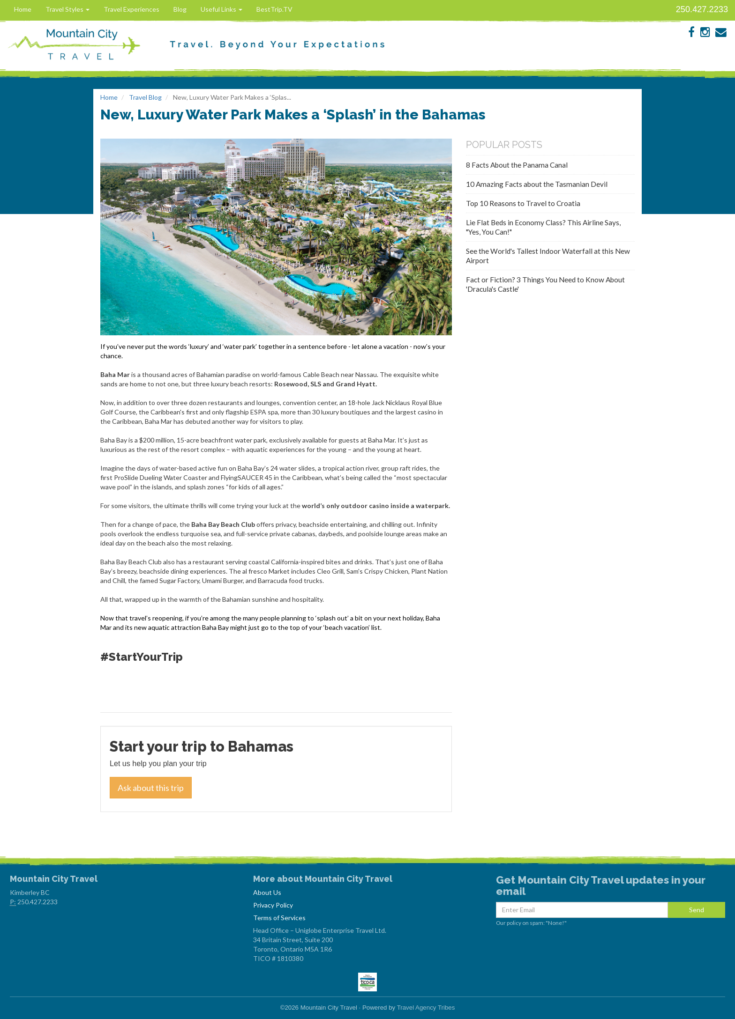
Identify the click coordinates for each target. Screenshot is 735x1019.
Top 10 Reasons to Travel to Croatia (523, 203)
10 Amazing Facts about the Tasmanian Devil (537, 184)
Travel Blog (145, 97)
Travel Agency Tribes (426, 1007)
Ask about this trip (151, 788)
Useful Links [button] (221, 9)
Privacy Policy (273, 905)
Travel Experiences (131, 9)
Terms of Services (279, 918)
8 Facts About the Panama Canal (517, 165)
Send (696, 910)
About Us (267, 892)
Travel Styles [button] (67, 9)
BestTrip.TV (274, 9)
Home (22, 9)
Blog (180, 9)
